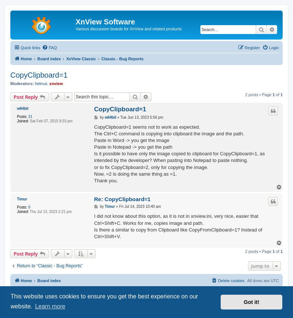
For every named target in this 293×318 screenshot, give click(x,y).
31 (30, 117)
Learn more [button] (50, 306)
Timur (22, 199)
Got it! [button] (251, 302)
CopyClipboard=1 (39, 75)
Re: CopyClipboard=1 (122, 199)
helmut (41, 83)
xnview (56, 83)
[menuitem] (49, 47)
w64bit (22, 108)
